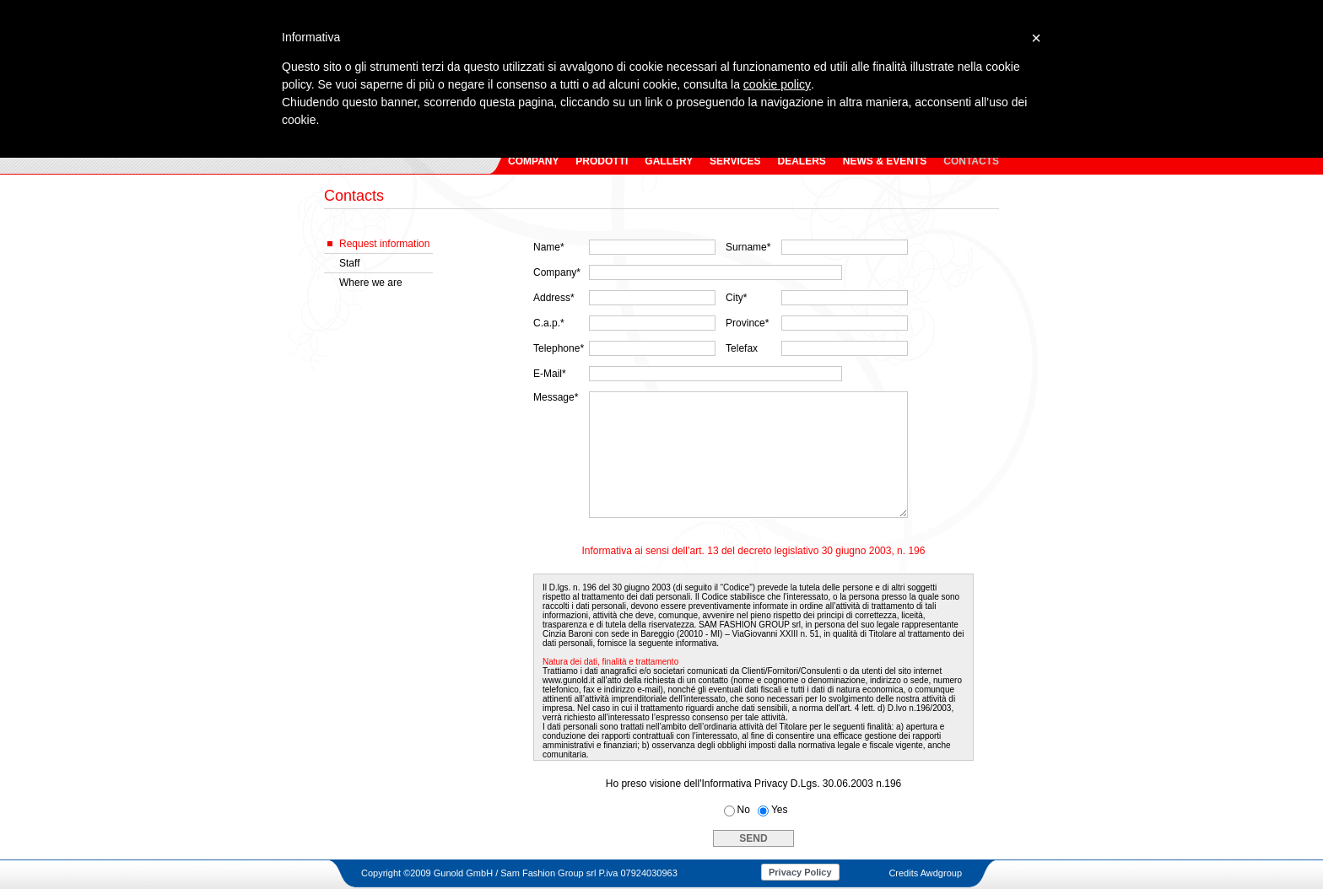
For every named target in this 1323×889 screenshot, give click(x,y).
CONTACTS (971, 161)
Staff (349, 263)
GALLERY (669, 161)
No (743, 810)
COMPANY (533, 161)
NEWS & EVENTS (884, 161)
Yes (779, 810)
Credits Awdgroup (925, 873)
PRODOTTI (601, 161)
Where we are (370, 282)
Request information (384, 244)
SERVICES (735, 161)
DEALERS (801, 161)
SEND (753, 838)
